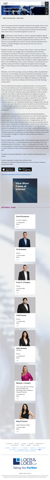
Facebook (14, 448)
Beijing (28, 445)
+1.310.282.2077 (20, 222)
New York (16, 443)
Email (17, 224)
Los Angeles (9, 443)
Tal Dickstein (21, 249)
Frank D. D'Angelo (23, 282)
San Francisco (14, 445)
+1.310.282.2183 (20, 356)
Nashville (31, 443)
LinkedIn (7, 448)
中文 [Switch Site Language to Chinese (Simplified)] (13, 3)
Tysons (22, 445)
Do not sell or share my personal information (25, 450)
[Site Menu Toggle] (47, 4)
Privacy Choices (36, 449)
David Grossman (22, 216)
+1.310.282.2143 (20, 394)
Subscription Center (23, 449)
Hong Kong (36, 445)
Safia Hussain (21, 348)
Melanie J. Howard (23, 383)
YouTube (25, 448)
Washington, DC (40, 443)
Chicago (24, 443)
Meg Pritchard (21, 421)
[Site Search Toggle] (43, 4)
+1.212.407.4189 (20, 288)
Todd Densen (21, 315)
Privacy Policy (41, 448)
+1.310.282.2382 (20, 321)
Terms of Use (12, 449)
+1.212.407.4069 (20, 427)
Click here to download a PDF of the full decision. (15, 174)
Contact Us (32, 448)
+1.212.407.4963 (20, 255)
